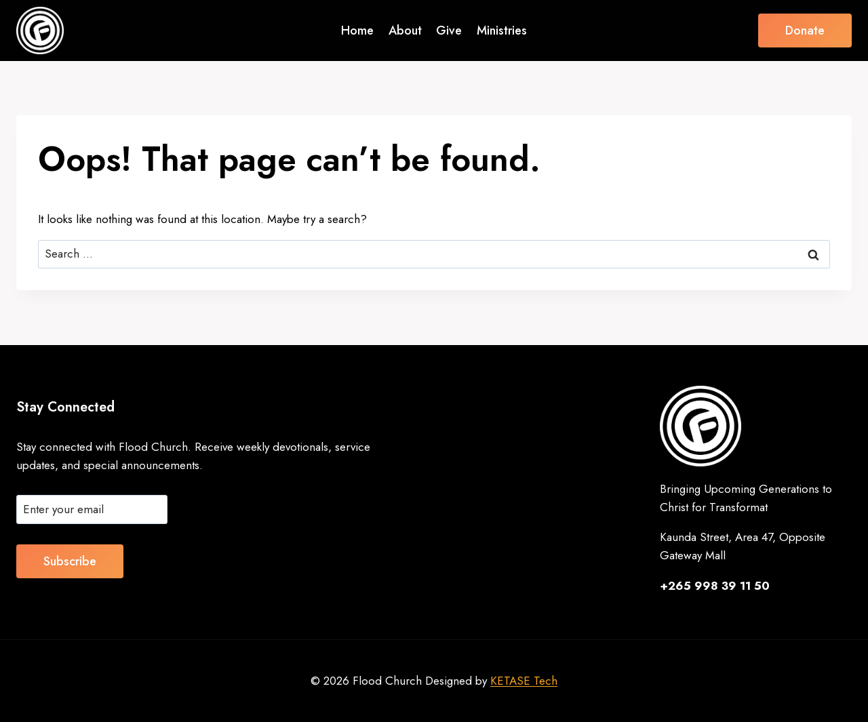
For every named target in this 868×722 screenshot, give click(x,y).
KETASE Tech (523, 681)
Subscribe (69, 561)
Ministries (502, 30)
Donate (805, 30)
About (405, 30)
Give (449, 30)
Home (357, 30)
